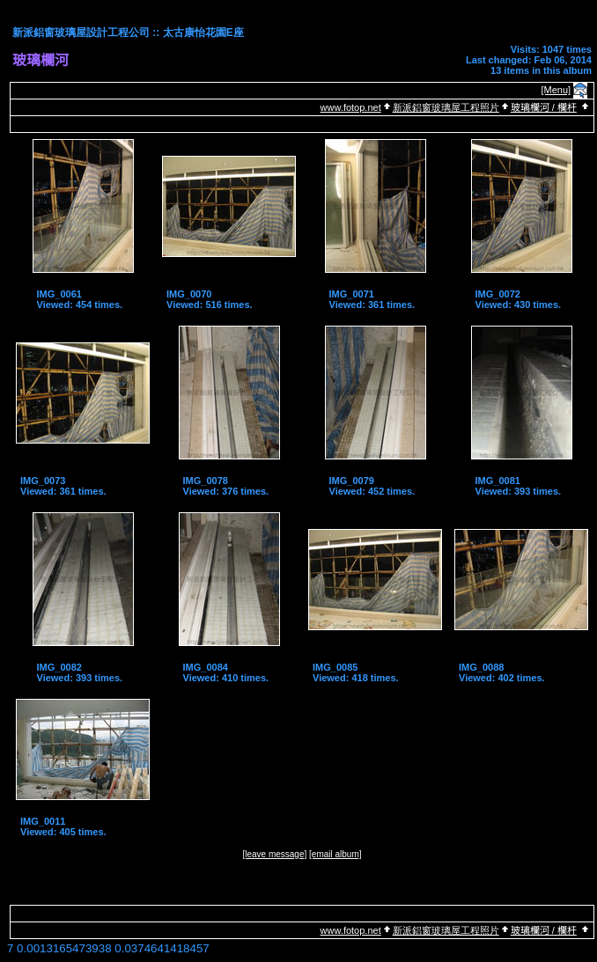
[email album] (335, 854)
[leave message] (274, 854)
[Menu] (556, 89)
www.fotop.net (351, 107)
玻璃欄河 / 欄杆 (544, 107)
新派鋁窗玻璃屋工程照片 (446, 107)
